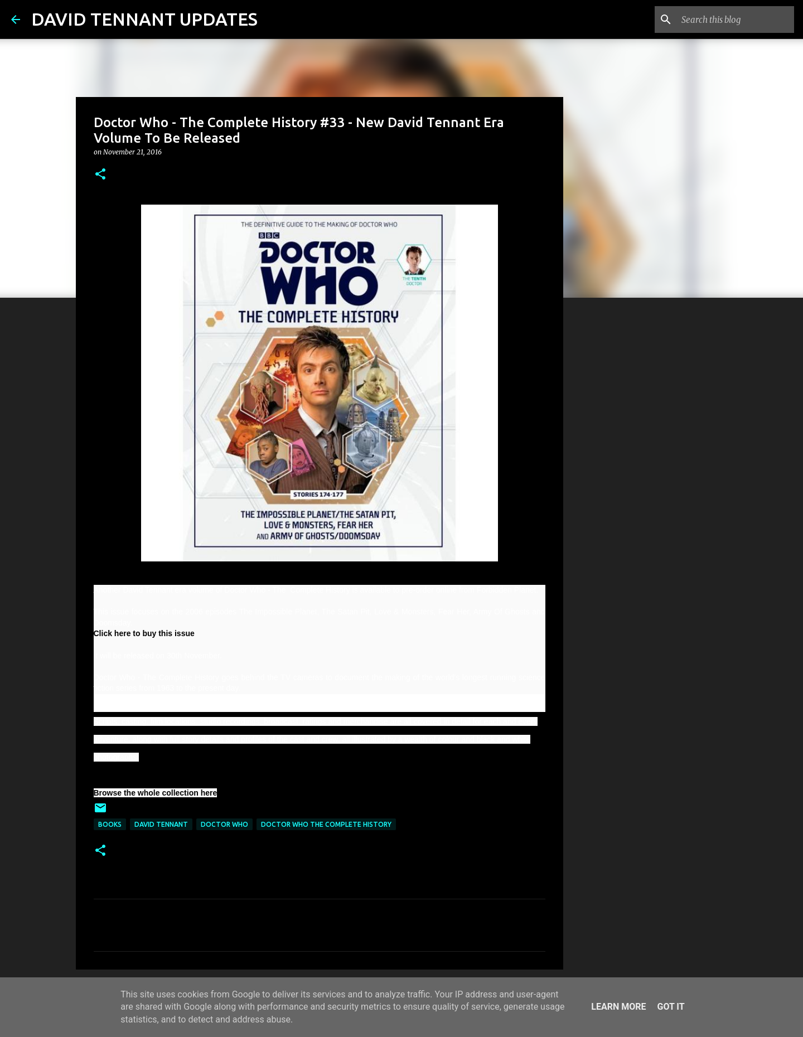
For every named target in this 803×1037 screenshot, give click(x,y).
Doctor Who (224, 824)
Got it (670, 1006)
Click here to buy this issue (144, 633)
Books (110, 824)
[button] (100, 174)
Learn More (618, 1006)
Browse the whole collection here (155, 792)
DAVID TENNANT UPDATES (144, 19)
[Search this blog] (735, 19)
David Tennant (161, 824)
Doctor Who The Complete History (326, 824)
